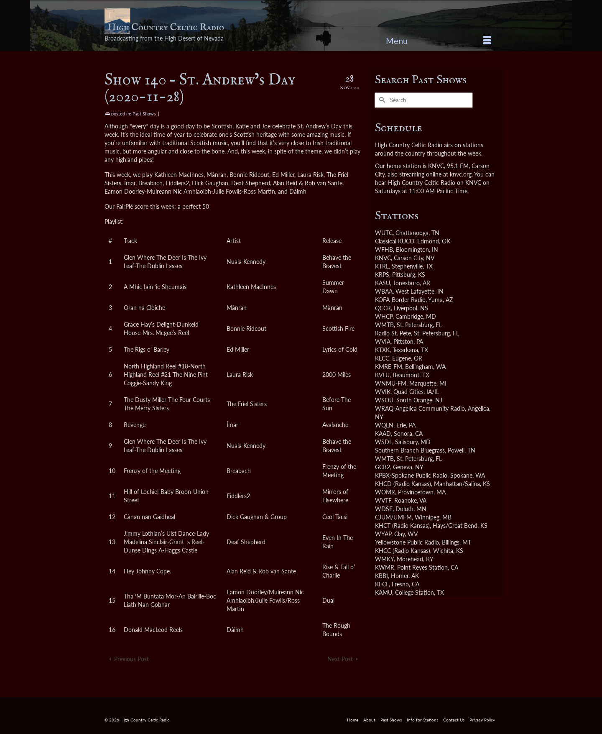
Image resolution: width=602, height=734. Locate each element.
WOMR (385, 492)
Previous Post (131, 658)
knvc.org (461, 174)
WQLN (384, 425)
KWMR (384, 567)
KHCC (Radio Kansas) (402, 550)
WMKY (384, 559)
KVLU (382, 375)
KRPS (382, 274)
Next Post (340, 658)
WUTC (384, 232)
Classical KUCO (394, 241)
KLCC (382, 358)
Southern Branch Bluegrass (410, 450)
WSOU (384, 400)
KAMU (383, 592)
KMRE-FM (388, 366)
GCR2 (382, 467)
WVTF (383, 500)
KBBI (381, 575)
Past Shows (144, 113)
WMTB (384, 324)
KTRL (382, 266)
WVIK (382, 391)
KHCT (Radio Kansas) (402, 525)
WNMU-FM (390, 383)
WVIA (382, 341)
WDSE (384, 508)
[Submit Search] (381, 100)
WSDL (383, 441)
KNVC (383, 257)
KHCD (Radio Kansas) (403, 483)
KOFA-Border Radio (400, 299)
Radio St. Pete (393, 333)
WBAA (384, 291)
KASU (382, 282)
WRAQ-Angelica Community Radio (420, 408)
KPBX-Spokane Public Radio (411, 475)
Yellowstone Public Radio (407, 542)
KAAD (383, 433)
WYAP (383, 533)
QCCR (383, 308)
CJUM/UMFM (393, 517)
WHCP (384, 316)
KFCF (382, 584)
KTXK (382, 349)
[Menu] (438, 40)
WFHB (384, 249)
